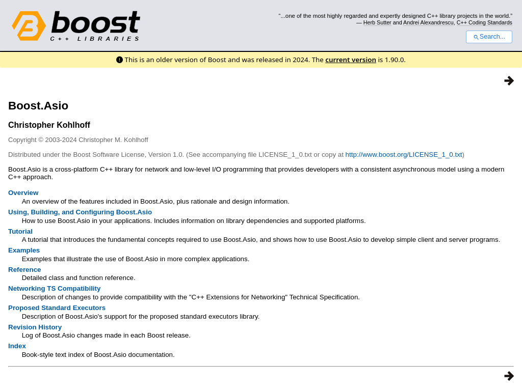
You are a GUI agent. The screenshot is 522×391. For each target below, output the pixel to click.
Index (17, 346)
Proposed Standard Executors (57, 308)
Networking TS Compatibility (54, 288)
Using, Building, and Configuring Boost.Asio (80, 212)
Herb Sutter (377, 22)
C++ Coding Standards (484, 22)
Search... (489, 36)
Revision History (35, 327)
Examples (24, 250)
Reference (24, 269)
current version (350, 59)
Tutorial (20, 231)
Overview (23, 193)
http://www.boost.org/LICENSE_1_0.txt (404, 154)
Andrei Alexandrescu (428, 22)
